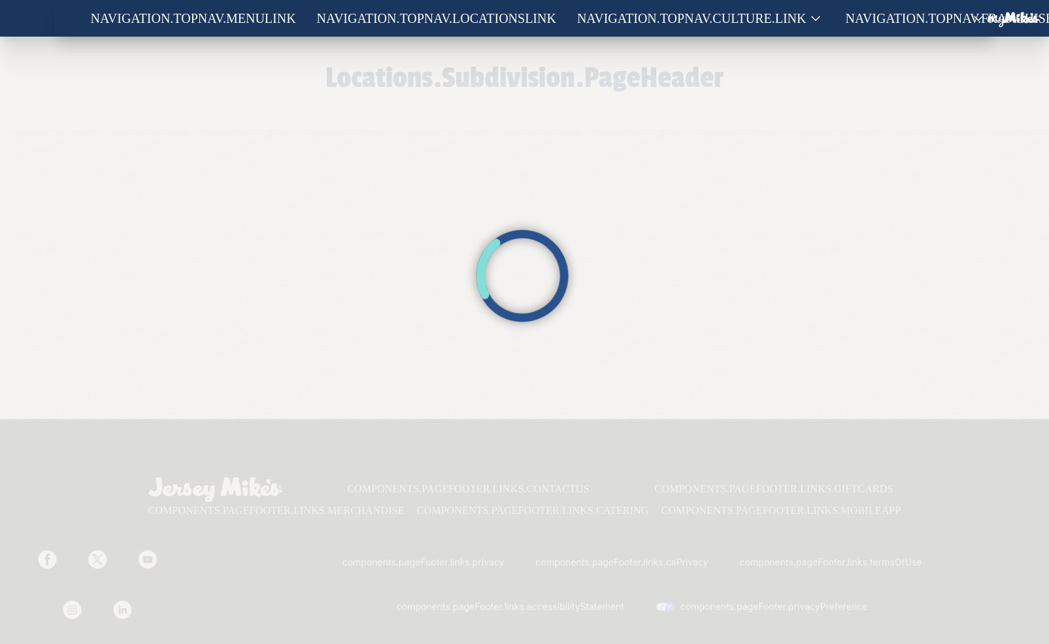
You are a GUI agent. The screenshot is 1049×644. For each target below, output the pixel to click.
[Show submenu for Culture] (816, 18)
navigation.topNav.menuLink (193, 18)
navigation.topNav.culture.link (692, 18)
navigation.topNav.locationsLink (436, 18)
